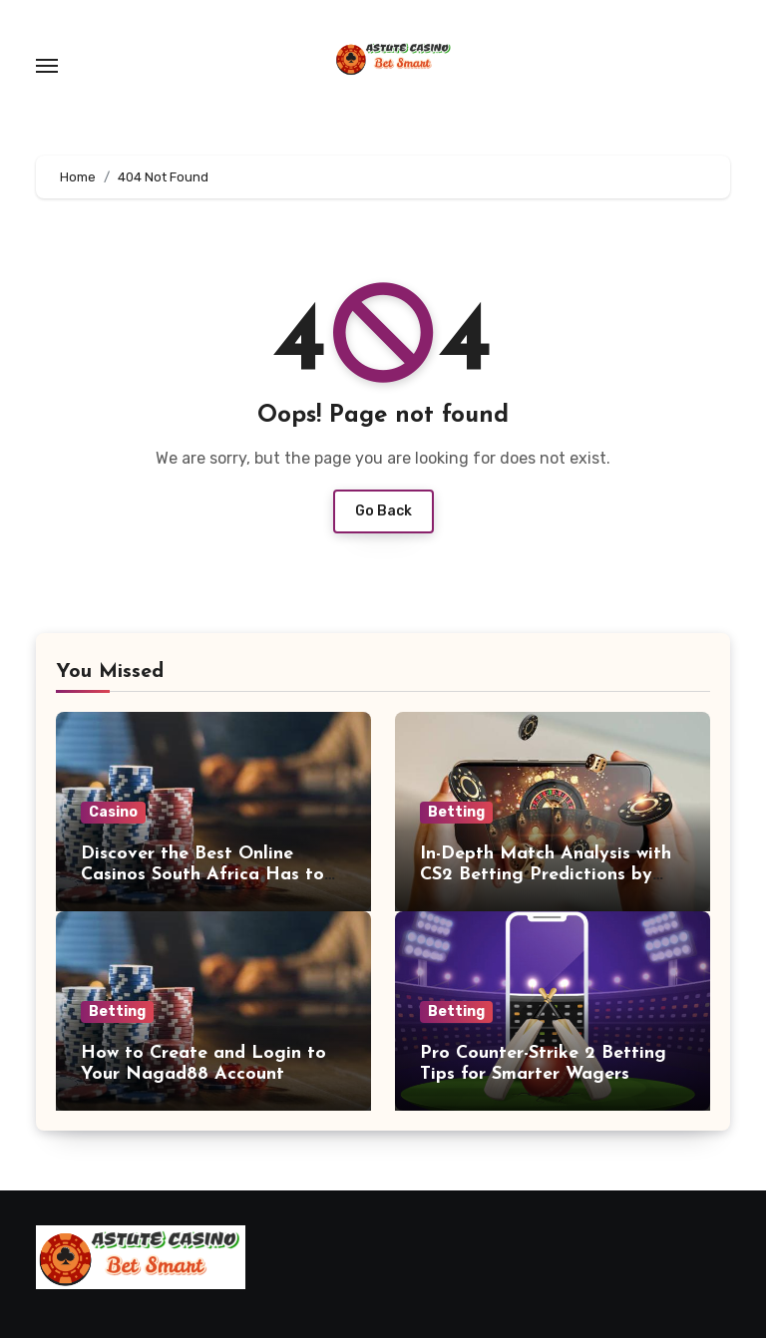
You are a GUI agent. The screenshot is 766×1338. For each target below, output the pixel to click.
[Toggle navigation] (47, 66)
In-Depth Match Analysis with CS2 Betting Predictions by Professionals (545, 875)
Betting (456, 812)
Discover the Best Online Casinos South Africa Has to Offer (202, 875)
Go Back (383, 510)
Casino (113, 812)
